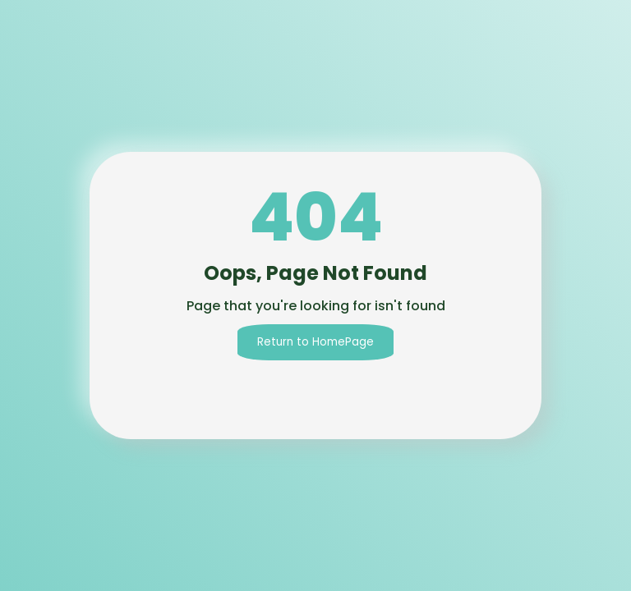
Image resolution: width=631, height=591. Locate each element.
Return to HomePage (315, 342)
